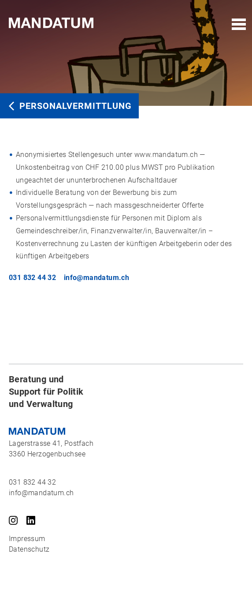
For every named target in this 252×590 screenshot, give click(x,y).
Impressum (27, 538)
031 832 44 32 (32, 277)
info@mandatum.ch (96, 277)
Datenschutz (29, 549)
